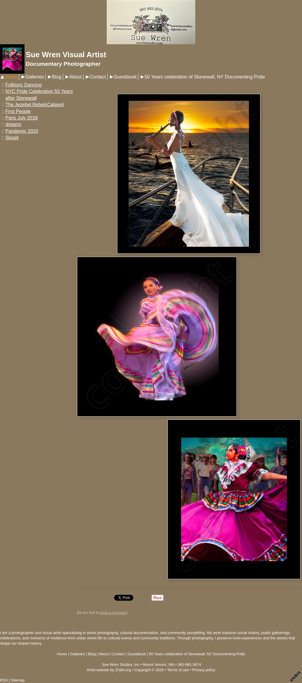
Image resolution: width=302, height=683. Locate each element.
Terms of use (178, 670)
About (75, 76)
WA (171, 664)
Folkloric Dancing (23, 84)
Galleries (34, 76)
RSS (4, 680)
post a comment (113, 612)
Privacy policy (203, 670)
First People (17, 111)
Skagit (11, 137)
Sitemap (18, 680)
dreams (13, 124)
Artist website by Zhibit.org (109, 670)
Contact (98, 76)
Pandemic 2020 (21, 131)
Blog (56, 76)
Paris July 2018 (21, 117)
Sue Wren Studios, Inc (120, 664)
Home (11, 76)
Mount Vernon (154, 664)
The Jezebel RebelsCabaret (34, 104)
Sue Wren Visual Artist (66, 54)
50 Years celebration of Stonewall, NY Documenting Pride (205, 76)
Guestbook (125, 76)
